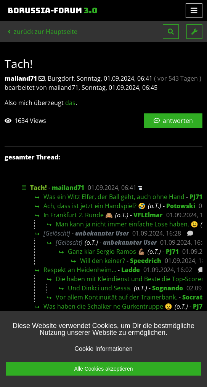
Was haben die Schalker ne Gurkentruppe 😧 (108, 306)
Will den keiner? (103, 260)
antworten (173, 120)
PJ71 (195, 197)
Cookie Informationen (103, 349)
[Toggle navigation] (194, 10)
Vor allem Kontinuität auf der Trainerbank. (116, 297)
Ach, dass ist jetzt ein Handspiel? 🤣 (94, 206)
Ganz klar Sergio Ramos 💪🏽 (106, 251)
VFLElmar (148, 215)
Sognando (167, 288)
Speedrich (145, 260)
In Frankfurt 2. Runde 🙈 (78, 215)
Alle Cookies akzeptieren (103, 369)
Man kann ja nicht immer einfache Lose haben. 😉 (127, 224)
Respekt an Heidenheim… (80, 270)
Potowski (180, 206)
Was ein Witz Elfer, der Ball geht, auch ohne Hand (114, 197)
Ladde (130, 270)
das (70, 103)
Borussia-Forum (53, 10)
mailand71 (68, 187)
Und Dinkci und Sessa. (99, 288)
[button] (171, 31)
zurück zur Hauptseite (42, 31)
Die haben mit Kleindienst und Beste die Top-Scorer (129, 279)
